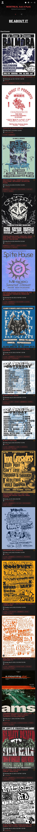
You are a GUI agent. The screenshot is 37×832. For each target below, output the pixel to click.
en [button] (31, 2)
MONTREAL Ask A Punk (18, 7)
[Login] (34, 2)
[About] (25, 2)
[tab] (15, 14)
